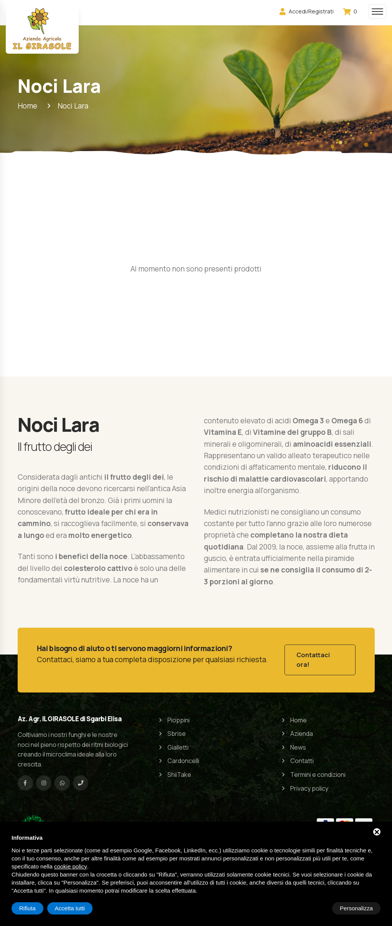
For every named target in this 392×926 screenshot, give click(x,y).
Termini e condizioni (318, 771)
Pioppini (178, 716)
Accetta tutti (358, 908)
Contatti (302, 757)
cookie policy (70, 866)
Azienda (301, 730)
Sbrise (176, 730)
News (298, 744)
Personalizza (35, 908)
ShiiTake (179, 771)
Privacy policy (309, 785)
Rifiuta (315, 908)
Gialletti (178, 744)
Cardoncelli (183, 757)
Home (298, 716)
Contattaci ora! (313, 658)
